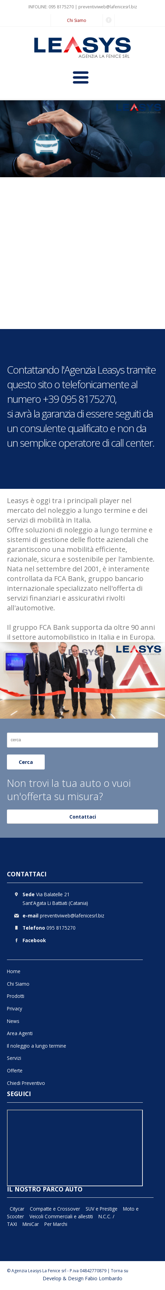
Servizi (14, 1058)
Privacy (14, 1008)
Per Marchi (55, 1224)
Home (13, 971)
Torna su (119, 1271)
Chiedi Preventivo (26, 1083)
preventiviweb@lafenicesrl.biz (107, 7)
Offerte (15, 1070)
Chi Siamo (76, 20)
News (13, 1021)
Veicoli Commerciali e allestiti (61, 1216)
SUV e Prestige (102, 1208)
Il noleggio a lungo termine (36, 1045)
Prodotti (15, 996)
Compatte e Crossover (55, 1208)
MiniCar (31, 1224)
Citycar (17, 1208)
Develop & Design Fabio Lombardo (82, 1278)
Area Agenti (20, 1033)
